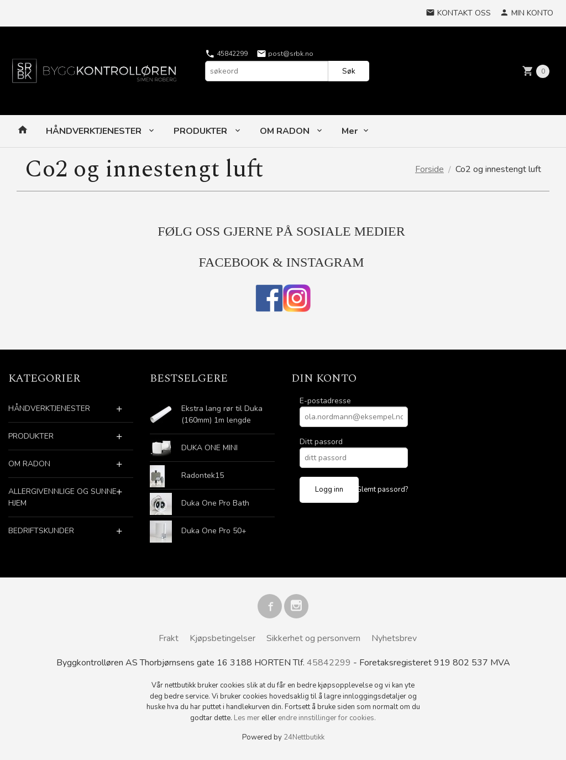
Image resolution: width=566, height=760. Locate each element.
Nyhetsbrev (394, 638)
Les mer (247, 718)
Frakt (169, 638)
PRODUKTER (201, 131)
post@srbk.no (284, 53)
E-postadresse (325, 400)
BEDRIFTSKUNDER (41, 530)
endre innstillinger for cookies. (327, 718)
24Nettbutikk (304, 737)
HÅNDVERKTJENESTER (95, 131)
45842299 (226, 53)
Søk (348, 71)
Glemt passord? (382, 489)
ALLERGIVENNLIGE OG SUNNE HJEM (62, 497)
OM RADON (286, 131)
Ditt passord (321, 441)
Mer (350, 131)
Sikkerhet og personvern (313, 638)
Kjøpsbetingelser (222, 638)
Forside (429, 169)
